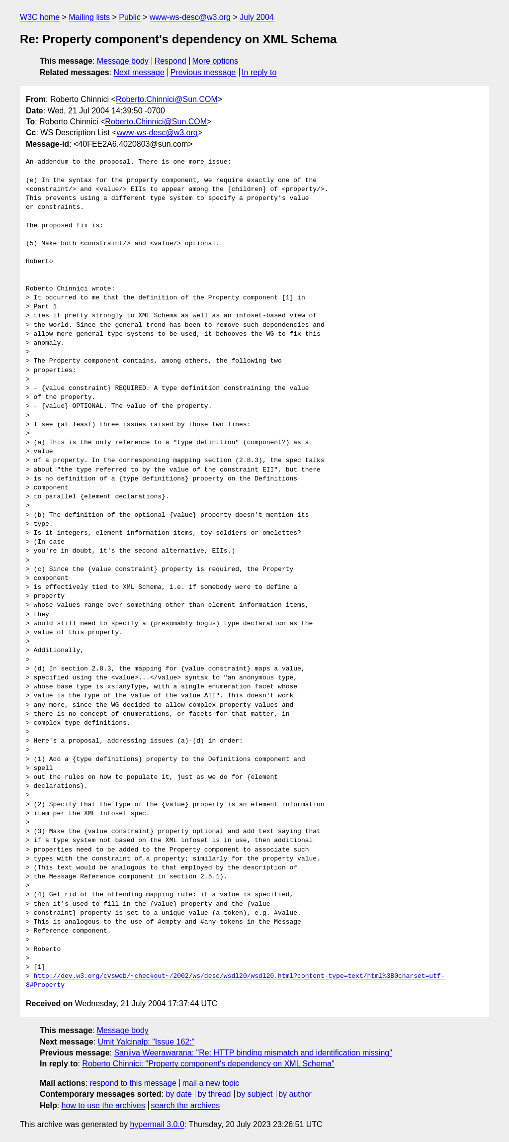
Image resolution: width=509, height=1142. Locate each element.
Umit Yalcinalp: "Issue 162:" (146, 1042)
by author (295, 1094)
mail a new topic (211, 1083)
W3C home (40, 17)
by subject (254, 1094)
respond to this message (132, 1083)
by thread (214, 1094)
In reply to (259, 72)
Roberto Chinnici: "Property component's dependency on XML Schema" (208, 1063)
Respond (170, 61)
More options (215, 61)
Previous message (203, 72)
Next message (139, 72)
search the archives (185, 1105)
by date (178, 1094)
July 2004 (257, 17)
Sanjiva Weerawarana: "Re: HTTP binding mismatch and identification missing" (253, 1052)
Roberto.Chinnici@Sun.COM (167, 99)
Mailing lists (89, 17)
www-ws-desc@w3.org (190, 17)
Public (130, 17)
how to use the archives (103, 1105)
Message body (123, 61)
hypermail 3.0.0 (157, 1124)
